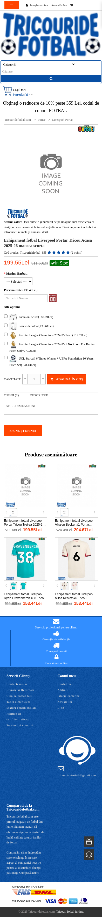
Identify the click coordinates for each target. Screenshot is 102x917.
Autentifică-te (59, 5)
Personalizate (13, 290)
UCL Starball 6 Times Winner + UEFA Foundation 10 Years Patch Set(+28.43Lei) (48, 361)
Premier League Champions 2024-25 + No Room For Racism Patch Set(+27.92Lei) (49, 347)
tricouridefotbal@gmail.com (77, 771)
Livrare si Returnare (20, 689)
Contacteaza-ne (17, 683)
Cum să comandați (19, 695)
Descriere (39, 395)
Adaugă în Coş (66, 379)
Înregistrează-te (39, 5)
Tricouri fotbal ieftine (69, 911)
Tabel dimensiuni (19, 406)
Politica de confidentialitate (17, 716)
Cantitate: (13, 379)
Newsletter (65, 701)
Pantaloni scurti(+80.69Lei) (28, 317)
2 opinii (76, 252)
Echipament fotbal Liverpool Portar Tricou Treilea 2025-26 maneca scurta (24, 524)
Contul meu (66, 683)
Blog (61, 707)
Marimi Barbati (17, 273)
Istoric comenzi (68, 695)
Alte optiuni (12, 307)
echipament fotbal (28, 832)
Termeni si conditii (19, 725)
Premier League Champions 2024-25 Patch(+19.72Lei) (45, 335)
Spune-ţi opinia (23, 431)
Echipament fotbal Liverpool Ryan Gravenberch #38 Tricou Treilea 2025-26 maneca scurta (25, 598)
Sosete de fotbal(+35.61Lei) (28, 326)
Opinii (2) (11, 395)
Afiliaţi (63, 689)
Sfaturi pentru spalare (21, 707)
